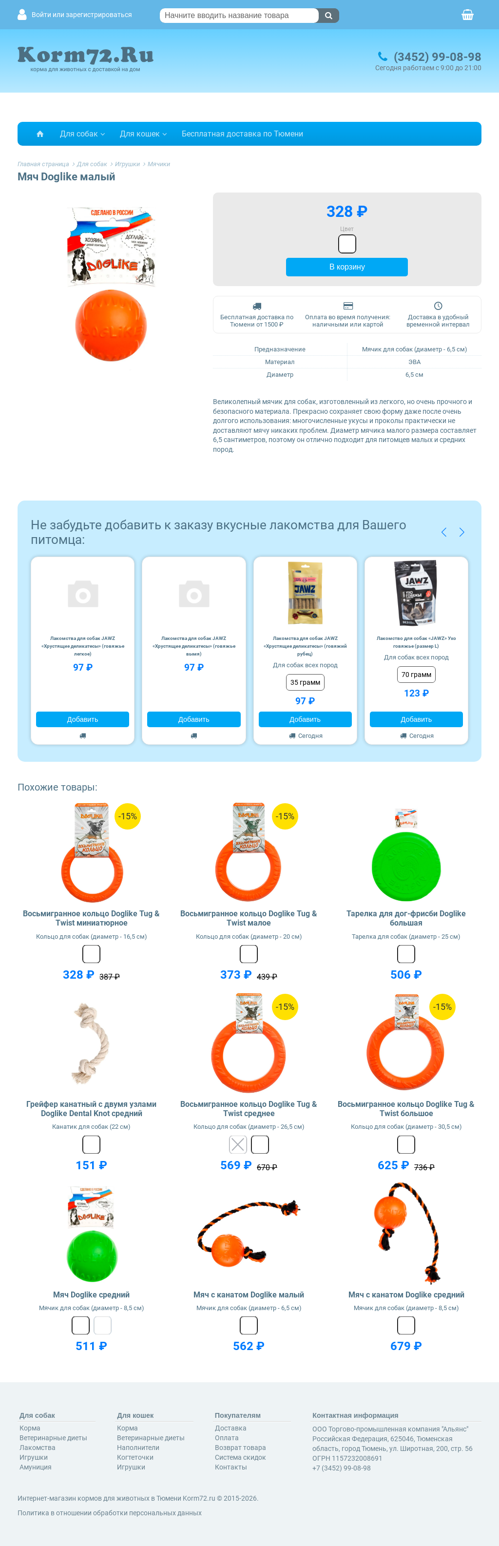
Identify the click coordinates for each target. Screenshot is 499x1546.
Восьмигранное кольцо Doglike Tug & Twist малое (248, 918)
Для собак (79, 133)
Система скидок (240, 1457)
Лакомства (37, 1447)
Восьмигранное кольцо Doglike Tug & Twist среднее (248, 1109)
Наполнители (138, 1447)
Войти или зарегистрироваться (82, 15)
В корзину (347, 267)
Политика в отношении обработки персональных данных (110, 1513)
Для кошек (140, 133)
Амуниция (35, 1467)
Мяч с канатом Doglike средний (406, 1294)
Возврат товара (240, 1447)
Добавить (82, 719)
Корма (29, 1428)
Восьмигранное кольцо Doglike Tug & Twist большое (406, 1109)
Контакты (231, 1467)
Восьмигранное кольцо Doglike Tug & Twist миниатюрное (91, 918)
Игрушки (33, 1457)
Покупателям (238, 1415)
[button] (443, 532)
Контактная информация (355, 1415)
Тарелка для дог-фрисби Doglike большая (406, 918)
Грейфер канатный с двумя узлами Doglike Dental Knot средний (91, 1109)
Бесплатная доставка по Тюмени (242, 133)
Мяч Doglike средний (91, 1294)
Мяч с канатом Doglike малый (248, 1294)
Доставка (231, 1428)
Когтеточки (135, 1457)
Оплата (227, 1438)
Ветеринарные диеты (53, 1438)
